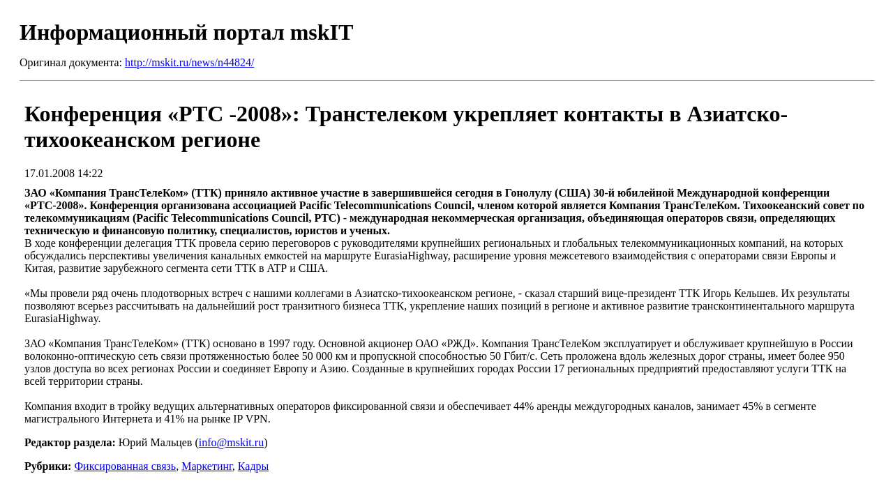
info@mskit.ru (231, 442)
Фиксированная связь (125, 466)
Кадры (253, 466)
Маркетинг (206, 466)
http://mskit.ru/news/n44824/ (189, 62)
